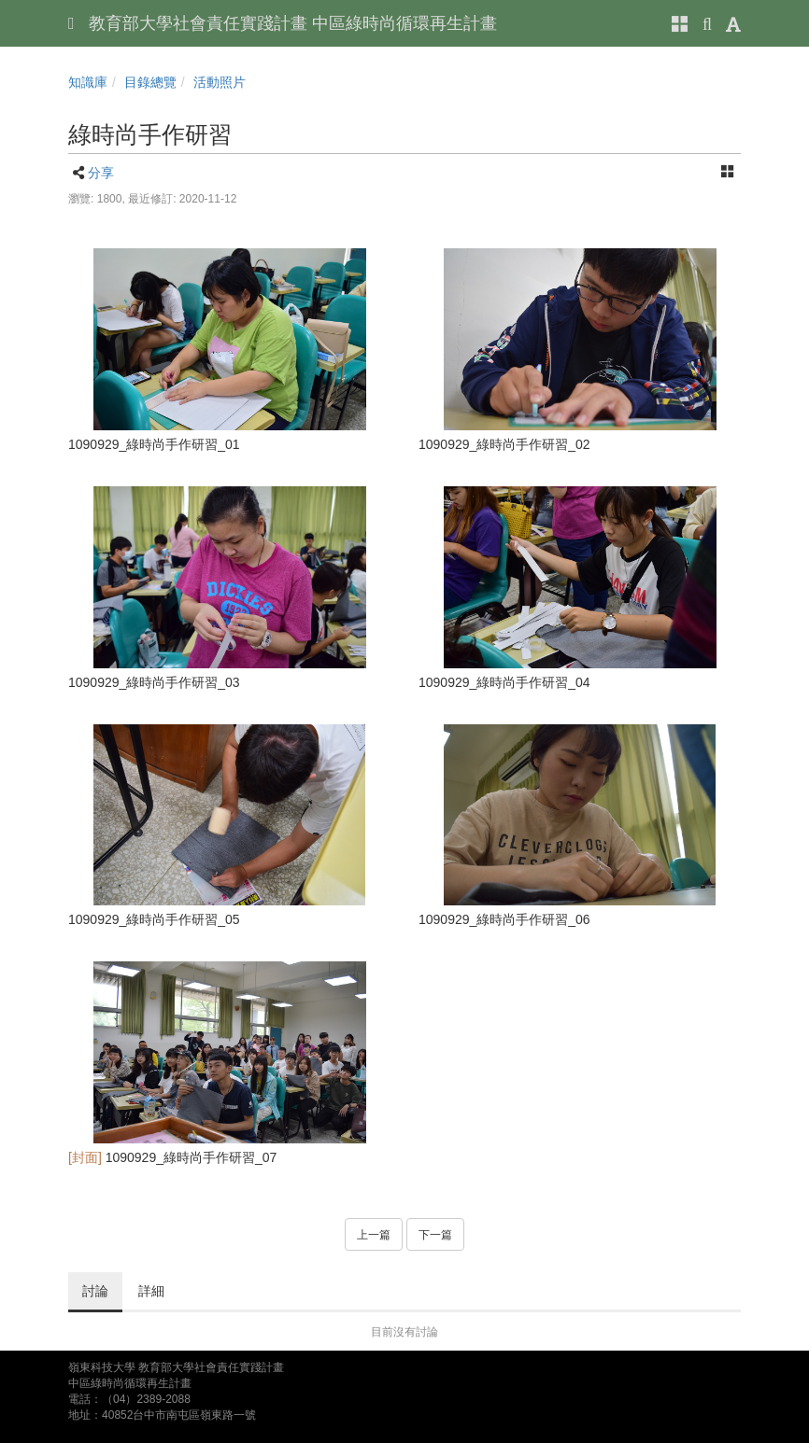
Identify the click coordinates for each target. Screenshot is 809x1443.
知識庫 (87, 82)
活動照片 (219, 82)
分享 (101, 172)
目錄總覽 (150, 82)
